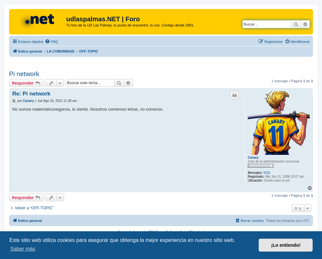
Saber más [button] (22, 249)
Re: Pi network (31, 94)
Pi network (24, 73)
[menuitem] (51, 41)
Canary (253, 157)
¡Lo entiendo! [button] (285, 245)
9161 (266, 172)
